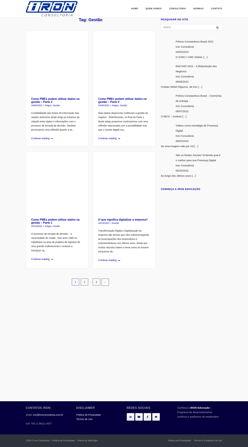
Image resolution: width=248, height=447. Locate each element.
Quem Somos (154, 8)
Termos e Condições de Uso (208, 440)
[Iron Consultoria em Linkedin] (130, 417)
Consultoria (177, 8)
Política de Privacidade (88, 414)
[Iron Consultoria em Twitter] (156, 417)
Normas (198, 8)
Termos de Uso (84, 419)
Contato (216, 8)
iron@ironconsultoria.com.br (48, 414)
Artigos (48, 105)
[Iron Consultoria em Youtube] (139, 417)
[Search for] (191, 27)
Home (134, 8)
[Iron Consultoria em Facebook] (147, 417)
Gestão (56, 105)
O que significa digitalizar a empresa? (123, 219)
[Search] (217, 27)
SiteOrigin (93, 440)
